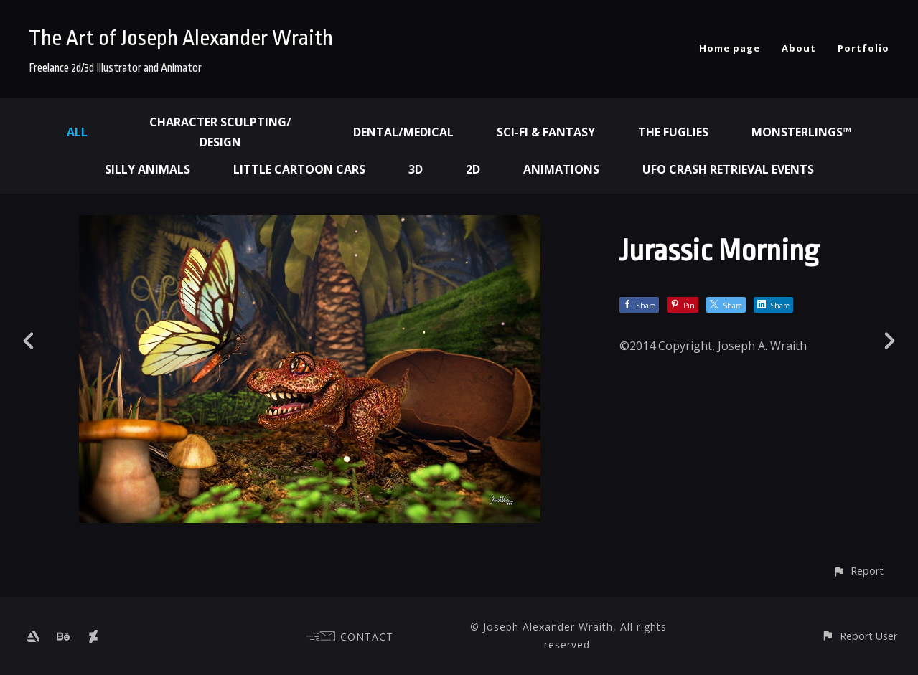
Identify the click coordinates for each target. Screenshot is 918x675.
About (799, 48)
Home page (729, 48)
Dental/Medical (403, 132)
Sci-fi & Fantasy (546, 132)
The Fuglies (673, 132)
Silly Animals (147, 169)
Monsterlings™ (801, 132)
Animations (561, 169)
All (77, 132)
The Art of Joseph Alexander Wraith (181, 38)
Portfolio (863, 48)
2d (473, 169)
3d (415, 169)
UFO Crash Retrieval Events (728, 169)
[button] (858, 570)
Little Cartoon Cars (299, 169)
